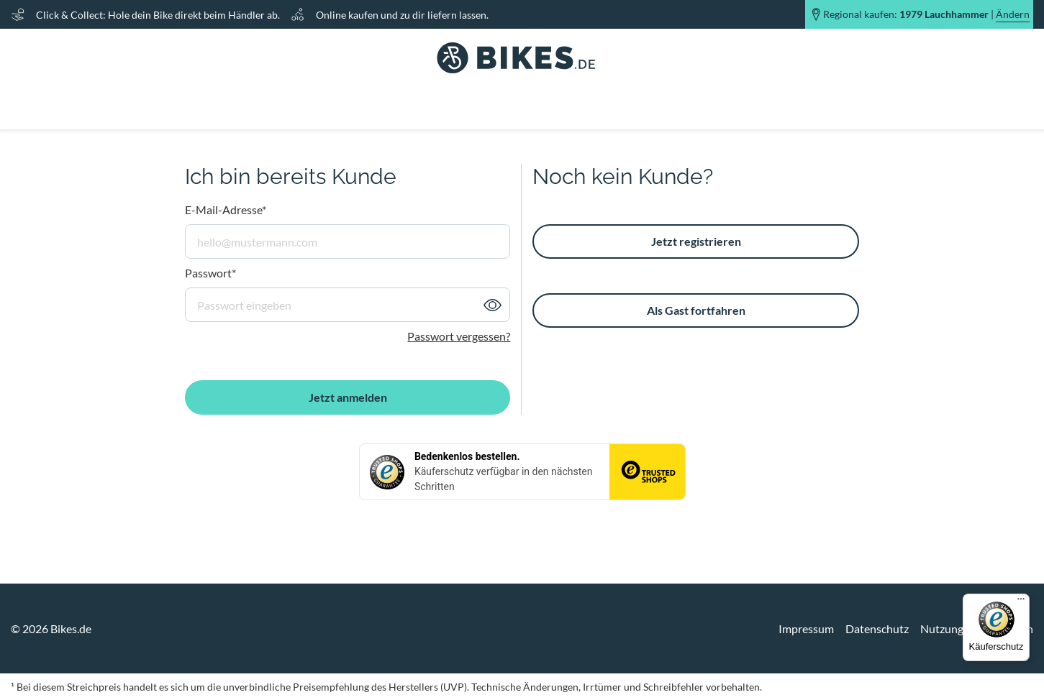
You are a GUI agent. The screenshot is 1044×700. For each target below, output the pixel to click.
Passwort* (210, 273)
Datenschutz (877, 628)
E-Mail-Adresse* (225, 209)
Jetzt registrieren (696, 241)
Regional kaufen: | (926, 14)
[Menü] (1021, 602)
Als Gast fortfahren (696, 310)
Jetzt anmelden (348, 397)
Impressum (806, 628)
